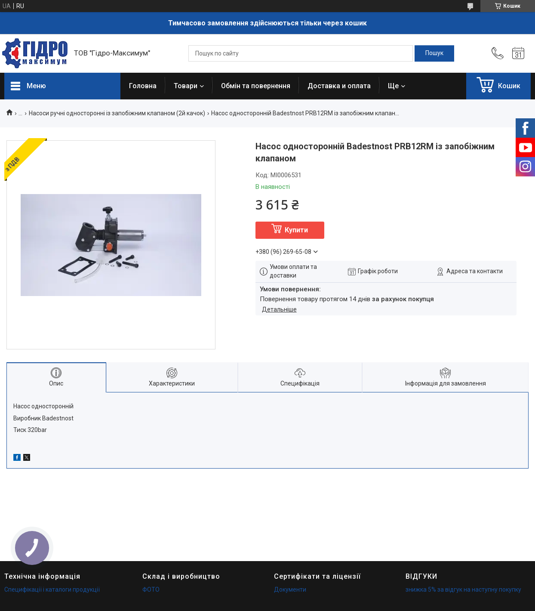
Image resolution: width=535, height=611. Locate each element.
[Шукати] (434, 53)
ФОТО (151, 589)
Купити (296, 230)
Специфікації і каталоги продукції (52, 589)
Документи (290, 589)
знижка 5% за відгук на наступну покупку (463, 589)
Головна (143, 86)
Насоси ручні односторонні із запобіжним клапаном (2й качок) (117, 113)
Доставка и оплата (339, 86)
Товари (185, 86)
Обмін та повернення (255, 86)
